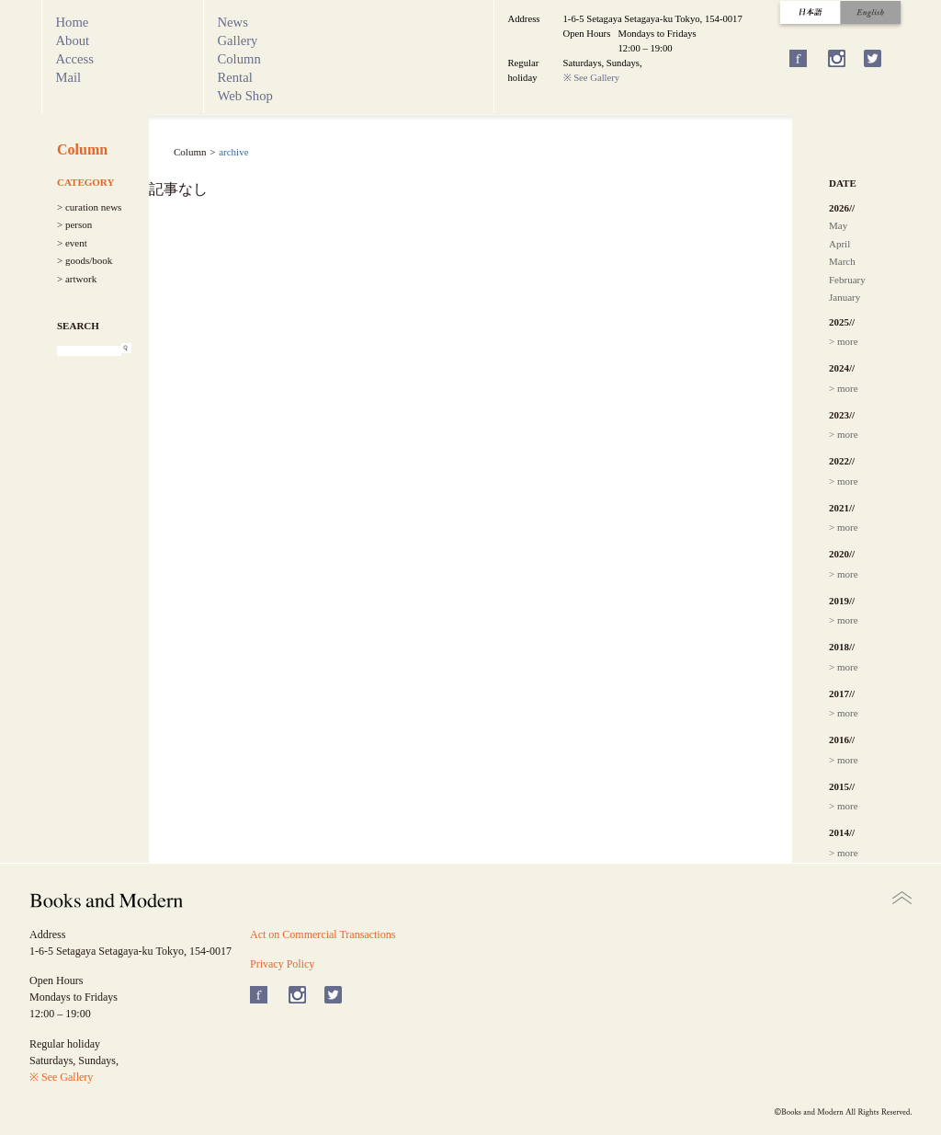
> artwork (76, 278)
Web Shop (245, 95)
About (73, 40)
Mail (69, 77)
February (847, 279)
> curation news (89, 206)
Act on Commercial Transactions (322, 934)
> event (72, 242)
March (842, 261)
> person (74, 224)
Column (239, 59)
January (844, 297)
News (233, 22)
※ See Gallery (591, 78)
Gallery (238, 40)
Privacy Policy (282, 963)
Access (75, 59)
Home (72, 22)
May (838, 225)
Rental (235, 77)
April (839, 243)
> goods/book (84, 260)
